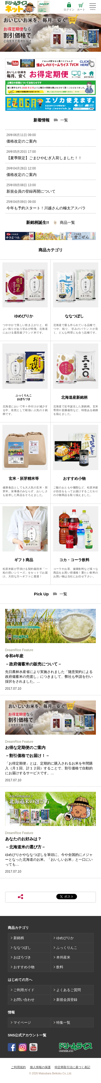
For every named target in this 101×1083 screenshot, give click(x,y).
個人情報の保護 (40, 1067)
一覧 (64, 120)
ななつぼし (22, 948)
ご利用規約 (18, 1067)
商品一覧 (67, 222)
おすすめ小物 (23, 967)
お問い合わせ (23, 1000)
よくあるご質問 (68, 990)
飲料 (59, 967)
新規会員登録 (66, 1000)
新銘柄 (18, 938)
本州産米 (63, 957)
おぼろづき (22, 957)
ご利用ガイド (23, 990)
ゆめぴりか (65, 938)
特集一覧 (63, 1022)
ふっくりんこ (66, 948)
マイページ (22, 1022)
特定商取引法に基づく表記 (72, 1067)
